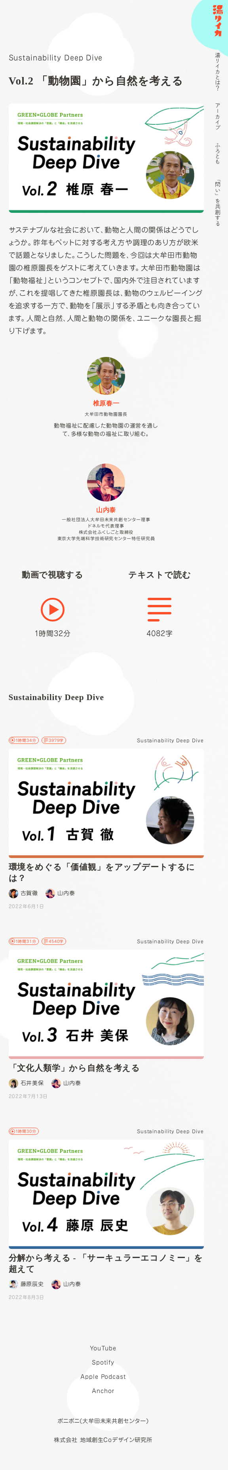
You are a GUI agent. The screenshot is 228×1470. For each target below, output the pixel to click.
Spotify (103, 1362)
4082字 (159, 617)
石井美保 (26, 1083)
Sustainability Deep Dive (56, 57)
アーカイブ (218, 116)
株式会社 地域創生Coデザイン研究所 (103, 1440)
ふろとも (218, 153)
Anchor (103, 1391)
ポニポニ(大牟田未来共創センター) (102, 1421)
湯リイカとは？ (218, 71)
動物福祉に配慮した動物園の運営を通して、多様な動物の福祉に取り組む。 (106, 397)
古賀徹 (23, 893)
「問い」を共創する (218, 201)
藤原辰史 (26, 1284)
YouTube (103, 1348)
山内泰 (60, 893)
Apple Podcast (103, 1377)
